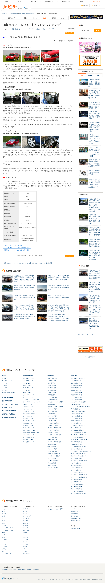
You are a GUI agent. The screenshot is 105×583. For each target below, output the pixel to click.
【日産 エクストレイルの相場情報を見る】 (17, 248)
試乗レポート (22, 13)
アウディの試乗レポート (78, 413)
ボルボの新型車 (51, 444)
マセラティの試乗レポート (78, 437)
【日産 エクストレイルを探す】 (13, 245)
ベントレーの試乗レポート (78, 453)
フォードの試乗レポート (78, 472)
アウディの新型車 (52, 409)
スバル (4, 520)
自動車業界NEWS (28, 375)
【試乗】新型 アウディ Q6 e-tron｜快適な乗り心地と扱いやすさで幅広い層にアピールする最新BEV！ (95, 243)
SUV (30, 29)
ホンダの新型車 (51, 385)
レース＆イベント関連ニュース (31, 432)
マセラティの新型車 (53, 430)
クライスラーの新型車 (53, 453)
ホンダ (4, 513)
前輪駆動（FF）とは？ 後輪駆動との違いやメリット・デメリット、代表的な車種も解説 (24, 287)
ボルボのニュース (28, 425)
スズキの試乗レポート (77, 392)
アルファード (27, 537)
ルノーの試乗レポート (77, 428)
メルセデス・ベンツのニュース (31, 399)
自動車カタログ (75, 511)
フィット (25, 539)
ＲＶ (33, 29)
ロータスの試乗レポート (78, 458)
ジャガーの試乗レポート (78, 449)
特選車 (25, 18)
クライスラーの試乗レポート (79, 477)
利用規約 (52, 579)
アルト (25, 551)
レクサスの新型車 (52, 378)
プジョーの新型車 (52, 418)
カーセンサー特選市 (7, 397)
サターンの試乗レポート (78, 489)
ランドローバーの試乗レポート (79, 456)
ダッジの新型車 (51, 463)
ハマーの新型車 (51, 465)
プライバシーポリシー (43, 579)
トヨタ (4, 509)
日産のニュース (27, 385)
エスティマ (26, 523)
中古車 (73, 509)
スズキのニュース (28, 397)
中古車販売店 (75, 513)
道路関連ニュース (28, 439)
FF (49, 29)
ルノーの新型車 (51, 420)
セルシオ (25, 525)
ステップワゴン (27, 516)
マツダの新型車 (51, 388)
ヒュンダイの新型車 (53, 467)
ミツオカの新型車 (52, 399)
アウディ (4, 539)
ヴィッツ (25, 544)
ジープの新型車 (51, 458)
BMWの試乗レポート (77, 409)
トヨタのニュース (28, 381)
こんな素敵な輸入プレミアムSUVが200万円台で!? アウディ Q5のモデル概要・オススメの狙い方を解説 (24, 316)
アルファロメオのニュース (30, 430)
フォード (4, 546)
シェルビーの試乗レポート (78, 491)
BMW (3, 532)
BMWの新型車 (51, 404)
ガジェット (5, 390)
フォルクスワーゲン (7, 530)
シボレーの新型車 (52, 451)
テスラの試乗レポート (77, 479)
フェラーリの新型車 (53, 432)
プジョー (4, 549)
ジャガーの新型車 (52, 437)
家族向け (45, 29)
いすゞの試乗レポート (77, 399)
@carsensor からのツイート (85, 334)
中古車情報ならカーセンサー (9, 569)
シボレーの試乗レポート (78, 467)
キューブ (25, 528)
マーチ (25, 532)
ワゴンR (25, 509)
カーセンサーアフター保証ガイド (11, 404)
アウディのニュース (28, 406)
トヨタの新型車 (51, 381)
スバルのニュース (28, 388)
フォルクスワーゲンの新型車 (55, 406)
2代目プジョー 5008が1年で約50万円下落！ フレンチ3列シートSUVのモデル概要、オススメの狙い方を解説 (58, 278)
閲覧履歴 (85, 5)
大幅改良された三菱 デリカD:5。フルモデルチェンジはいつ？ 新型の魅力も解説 (24, 297)
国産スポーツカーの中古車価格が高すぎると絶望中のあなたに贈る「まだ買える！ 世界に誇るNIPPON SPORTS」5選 (94, 323)
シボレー (4, 535)
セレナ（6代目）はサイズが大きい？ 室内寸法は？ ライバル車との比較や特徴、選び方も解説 (95, 298)
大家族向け (39, 29)
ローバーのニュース (28, 420)
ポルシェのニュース (28, 409)
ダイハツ (4, 518)
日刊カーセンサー (14, 13)
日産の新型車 (51, 383)
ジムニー (25, 542)
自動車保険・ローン (76, 518)
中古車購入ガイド (7, 407)
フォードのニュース (28, 416)
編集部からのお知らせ (8, 392)
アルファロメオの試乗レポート (79, 435)
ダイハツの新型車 (52, 397)
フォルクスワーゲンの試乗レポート (81, 406)
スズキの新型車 (51, 392)
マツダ (4, 525)
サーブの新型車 (51, 446)
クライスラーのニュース (30, 413)
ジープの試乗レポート (77, 470)
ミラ (24, 535)
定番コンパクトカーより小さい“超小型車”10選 (94, 172)
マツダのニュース (28, 390)
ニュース (63, 18)
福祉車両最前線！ (7, 401)
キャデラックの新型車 (53, 456)
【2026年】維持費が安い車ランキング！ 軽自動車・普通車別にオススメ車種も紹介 (94, 83)
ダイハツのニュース (28, 395)
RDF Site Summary (90, 356)
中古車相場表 (36, 569)
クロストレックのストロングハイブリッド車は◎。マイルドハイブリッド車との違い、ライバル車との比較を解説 (24, 307)
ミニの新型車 (51, 413)
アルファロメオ (6, 553)
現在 (82, 75)
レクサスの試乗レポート (78, 378)
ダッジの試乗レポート (77, 482)
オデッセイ (26, 518)
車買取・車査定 (75, 520)
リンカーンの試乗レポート (78, 484)
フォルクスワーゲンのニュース (31, 402)
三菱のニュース (27, 392)
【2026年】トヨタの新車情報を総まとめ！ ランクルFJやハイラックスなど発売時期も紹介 (94, 163)
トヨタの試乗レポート (77, 381)
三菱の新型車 (51, 395)
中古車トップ (5, 13)
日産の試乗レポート (30, 13)
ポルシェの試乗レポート (78, 416)
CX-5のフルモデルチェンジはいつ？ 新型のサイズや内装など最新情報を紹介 (58, 297)
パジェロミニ (27, 553)
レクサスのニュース (28, 378)
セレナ (25, 546)
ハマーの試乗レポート (77, 486)
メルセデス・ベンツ (7, 528)
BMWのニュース (27, 404)
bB (24, 549)
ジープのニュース (28, 418)
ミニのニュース (27, 423)
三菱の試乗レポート (76, 395)
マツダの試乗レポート (77, 388)
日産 (3, 511)
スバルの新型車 (51, 390)
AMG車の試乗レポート (77, 404)
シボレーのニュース (28, 411)
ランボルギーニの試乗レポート (79, 439)
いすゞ (4, 551)
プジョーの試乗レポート (78, 425)
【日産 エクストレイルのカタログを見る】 (17, 250)
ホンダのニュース (28, 383)
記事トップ (11, 18)
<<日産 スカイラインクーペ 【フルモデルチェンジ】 (16, 263)
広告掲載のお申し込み (77, 528)
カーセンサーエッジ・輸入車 (55, 509)
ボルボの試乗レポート (77, 463)
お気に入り (97, 5)
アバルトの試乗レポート (78, 444)
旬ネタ (35, 18)
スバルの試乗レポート (77, 390)
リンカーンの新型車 (53, 460)
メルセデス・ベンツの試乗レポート (81, 402)
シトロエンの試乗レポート (78, 430)
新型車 (54, 18)
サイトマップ (100, 10)
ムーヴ (25, 511)
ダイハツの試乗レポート (78, 397)
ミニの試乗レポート (76, 418)
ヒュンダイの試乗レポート (78, 493)
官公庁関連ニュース (28, 437)
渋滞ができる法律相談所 (9, 417)
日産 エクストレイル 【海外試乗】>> (43, 263)
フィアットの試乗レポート (78, 432)
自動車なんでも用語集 (8, 414)
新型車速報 (50, 375)
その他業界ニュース (28, 442)
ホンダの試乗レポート (77, 385)
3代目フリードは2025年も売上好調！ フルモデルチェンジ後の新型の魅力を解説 (58, 287)
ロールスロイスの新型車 (54, 442)
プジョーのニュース (28, 428)
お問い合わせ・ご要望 (85, 579)
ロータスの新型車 (52, 439)
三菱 (3, 523)
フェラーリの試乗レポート (78, 446)
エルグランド (27, 530)
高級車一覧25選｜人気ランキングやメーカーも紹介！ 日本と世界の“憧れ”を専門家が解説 (94, 115)
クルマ (4, 378)
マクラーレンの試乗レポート (79, 460)
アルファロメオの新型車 (54, 428)
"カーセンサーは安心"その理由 (63, 579)
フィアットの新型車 (53, 425)
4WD (52, 29)
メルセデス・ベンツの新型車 (55, 402)
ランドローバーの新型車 (54, 435)
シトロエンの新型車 (53, 423)
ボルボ (4, 537)
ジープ (4, 544)
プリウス (25, 520)
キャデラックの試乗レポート (79, 475)
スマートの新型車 (52, 416)
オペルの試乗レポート (77, 423)
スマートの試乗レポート (78, 420)
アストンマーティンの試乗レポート (81, 451)
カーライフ (5, 385)
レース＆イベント (7, 381)
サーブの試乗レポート (77, 465)
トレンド (4, 383)
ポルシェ (4, 542)
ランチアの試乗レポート (78, 442)
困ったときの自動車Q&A (9, 410)
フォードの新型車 (52, 449)
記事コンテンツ (75, 516)
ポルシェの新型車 (52, 411)
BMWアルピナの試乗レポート (79, 411)
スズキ (4, 516)
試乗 (44, 18)
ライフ (25, 513)
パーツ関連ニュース (28, 435)
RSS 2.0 (90, 358)
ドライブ (4, 388)
